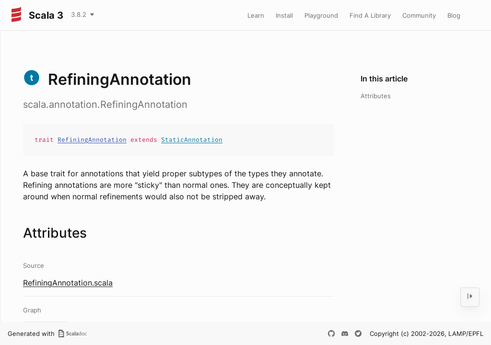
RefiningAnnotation (92, 140)
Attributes (376, 96)
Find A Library (370, 15)
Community (419, 15)
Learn (255, 15)
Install (284, 15)
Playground (321, 15)
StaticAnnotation (191, 140)
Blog (453, 15)
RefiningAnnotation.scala (68, 283)
